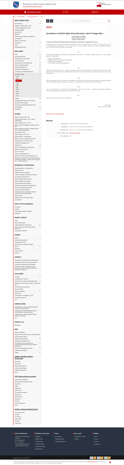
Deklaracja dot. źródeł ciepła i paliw (24, 197)
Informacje (17, 207)
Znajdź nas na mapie (80, 436)
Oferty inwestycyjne (20, 291)
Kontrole (17, 253)
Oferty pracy (18, 293)
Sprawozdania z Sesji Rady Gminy (23, 63)
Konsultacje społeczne (20, 297)
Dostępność (18, 43)
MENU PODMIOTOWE (22, 21)
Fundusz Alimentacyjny (20, 368)
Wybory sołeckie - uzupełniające (23, 136)
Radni (16, 54)
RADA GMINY (20, 16)
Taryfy (16, 386)
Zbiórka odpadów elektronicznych (23, 179)
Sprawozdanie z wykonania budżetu (24, 244)
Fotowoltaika (18, 199)
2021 (17, 87)
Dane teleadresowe (20, 412)
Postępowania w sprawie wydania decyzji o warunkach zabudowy (26, 315)
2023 (17, 83)
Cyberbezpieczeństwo (20, 47)
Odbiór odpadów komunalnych (22, 181)
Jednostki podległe (19, 30)
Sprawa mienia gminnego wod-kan (23, 381)
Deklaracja (17, 213)
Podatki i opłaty (19, 251)
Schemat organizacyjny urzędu (22, 28)
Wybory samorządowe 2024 (22, 153)
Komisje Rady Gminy (20, 56)
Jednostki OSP (18, 32)
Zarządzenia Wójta (32, 16)
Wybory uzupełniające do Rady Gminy (24, 147)
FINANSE (17, 235)
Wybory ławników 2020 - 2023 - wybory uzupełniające (25, 119)
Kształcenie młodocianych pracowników (25, 264)
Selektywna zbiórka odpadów (22, 172)
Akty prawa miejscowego (21, 102)
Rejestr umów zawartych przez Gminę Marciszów (27, 334)
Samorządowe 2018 (20, 132)
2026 (17, 76)
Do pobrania (58, 436)
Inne (16, 299)
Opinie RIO (17, 248)
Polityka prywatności (60, 441)
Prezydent (97, 444)
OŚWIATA (18, 257)
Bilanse (16, 246)
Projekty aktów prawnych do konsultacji (25, 100)
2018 (17, 93)
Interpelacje (18, 109)
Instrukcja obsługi (40, 446)
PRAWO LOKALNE (20, 218)
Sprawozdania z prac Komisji (22, 58)
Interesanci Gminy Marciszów (22, 341)
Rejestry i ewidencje (20, 332)
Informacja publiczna (20, 403)
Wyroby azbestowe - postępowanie (24, 168)
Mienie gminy (18, 38)
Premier (96, 441)
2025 (17, 78)
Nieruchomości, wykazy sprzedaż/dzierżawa (26, 281)
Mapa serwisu (39, 441)
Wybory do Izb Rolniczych (21, 149)
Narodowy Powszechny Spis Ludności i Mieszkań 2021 (27, 283)
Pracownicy (18, 417)
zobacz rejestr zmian (74, 133)
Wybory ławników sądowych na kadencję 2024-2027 (27, 125)
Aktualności (18, 361)
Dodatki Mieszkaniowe (20, 370)
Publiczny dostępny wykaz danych (23, 187)
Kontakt (17, 209)
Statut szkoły (18, 419)
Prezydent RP (18, 145)
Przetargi (17, 277)
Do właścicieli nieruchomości (22, 177)
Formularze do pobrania (21, 392)
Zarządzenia (18, 384)
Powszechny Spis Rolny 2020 (22, 287)
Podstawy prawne (59, 439)
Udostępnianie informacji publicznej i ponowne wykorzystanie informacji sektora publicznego (26, 344)
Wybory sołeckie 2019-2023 (22, 134)
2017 (17, 95)
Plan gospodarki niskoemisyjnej (23, 183)
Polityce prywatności (91, 461)
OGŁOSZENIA (19, 274)
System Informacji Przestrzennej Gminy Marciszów (25, 227)
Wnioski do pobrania (20, 222)
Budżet (16, 238)
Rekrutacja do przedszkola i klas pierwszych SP (27, 260)
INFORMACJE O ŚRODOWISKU (24, 165)
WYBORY (18, 114)
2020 (17, 89)
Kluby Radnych (18, 107)
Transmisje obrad (19, 61)
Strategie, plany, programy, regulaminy (25, 36)
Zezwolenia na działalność (21, 379)
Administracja (39, 449)
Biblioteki (17, 34)
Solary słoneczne (19, 170)
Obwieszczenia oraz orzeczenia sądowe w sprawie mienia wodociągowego (25, 192)
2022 (17, 85)
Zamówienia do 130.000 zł (21, 279)
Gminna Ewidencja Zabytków (22, 189)
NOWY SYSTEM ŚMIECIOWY (24, 204)
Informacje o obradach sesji (22, 69)
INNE (16, 329)
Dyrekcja (17, 414)
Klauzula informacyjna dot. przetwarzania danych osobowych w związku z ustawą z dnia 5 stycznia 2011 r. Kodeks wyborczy (27, 159)
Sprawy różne (18, 390)
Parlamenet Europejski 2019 (22, 143)
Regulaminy (18, 388)
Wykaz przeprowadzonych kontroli (23, 348)
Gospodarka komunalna (21, 230)
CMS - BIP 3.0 (26, 458)
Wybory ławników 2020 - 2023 (22, 123)
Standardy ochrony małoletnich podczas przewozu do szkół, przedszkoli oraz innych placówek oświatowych (26, 268)
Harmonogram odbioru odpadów (23, 211)
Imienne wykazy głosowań (21, 65)
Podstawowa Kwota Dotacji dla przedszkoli (26, 262)
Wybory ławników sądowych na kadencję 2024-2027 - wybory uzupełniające (27, 129)
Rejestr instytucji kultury (21, 336)
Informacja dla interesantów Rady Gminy (25, 105)
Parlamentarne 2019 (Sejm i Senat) (24, 141)
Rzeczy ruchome (19, 289)
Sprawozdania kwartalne (21, 240)
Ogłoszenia (17, 325)
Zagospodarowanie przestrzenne (23, 225)
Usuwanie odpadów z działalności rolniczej (26, 174)
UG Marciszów (18, 23)
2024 (41, 16)
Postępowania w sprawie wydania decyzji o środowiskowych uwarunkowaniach (26, 311)
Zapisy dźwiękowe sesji (21, 67)
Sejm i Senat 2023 (19, 151)
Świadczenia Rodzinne (20, 366)
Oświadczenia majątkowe (21, 339)
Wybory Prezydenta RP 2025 (22, 117)
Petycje (16, 352)
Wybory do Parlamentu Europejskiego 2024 (26, 156)
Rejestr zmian (39, 439)
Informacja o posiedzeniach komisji (24, 71)
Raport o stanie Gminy (20, 40)
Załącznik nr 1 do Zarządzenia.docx (55, 113)
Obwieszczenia (18, 195)
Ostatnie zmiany (40, 444)
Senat (95, 439)
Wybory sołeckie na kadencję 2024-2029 (25, 138)
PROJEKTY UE (19, 322)
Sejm (95, 436)
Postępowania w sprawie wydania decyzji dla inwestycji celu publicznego (26, 307)
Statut (16, 220)
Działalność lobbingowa (21, 350)
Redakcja (38, 436)
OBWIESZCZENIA (20, 304)
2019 (17, 91)
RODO (16, 45)
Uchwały (17, 98)
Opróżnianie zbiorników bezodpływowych (25, 185)
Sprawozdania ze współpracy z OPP (24, 295)
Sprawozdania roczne (20, 242)
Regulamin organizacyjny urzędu (23, 25)
